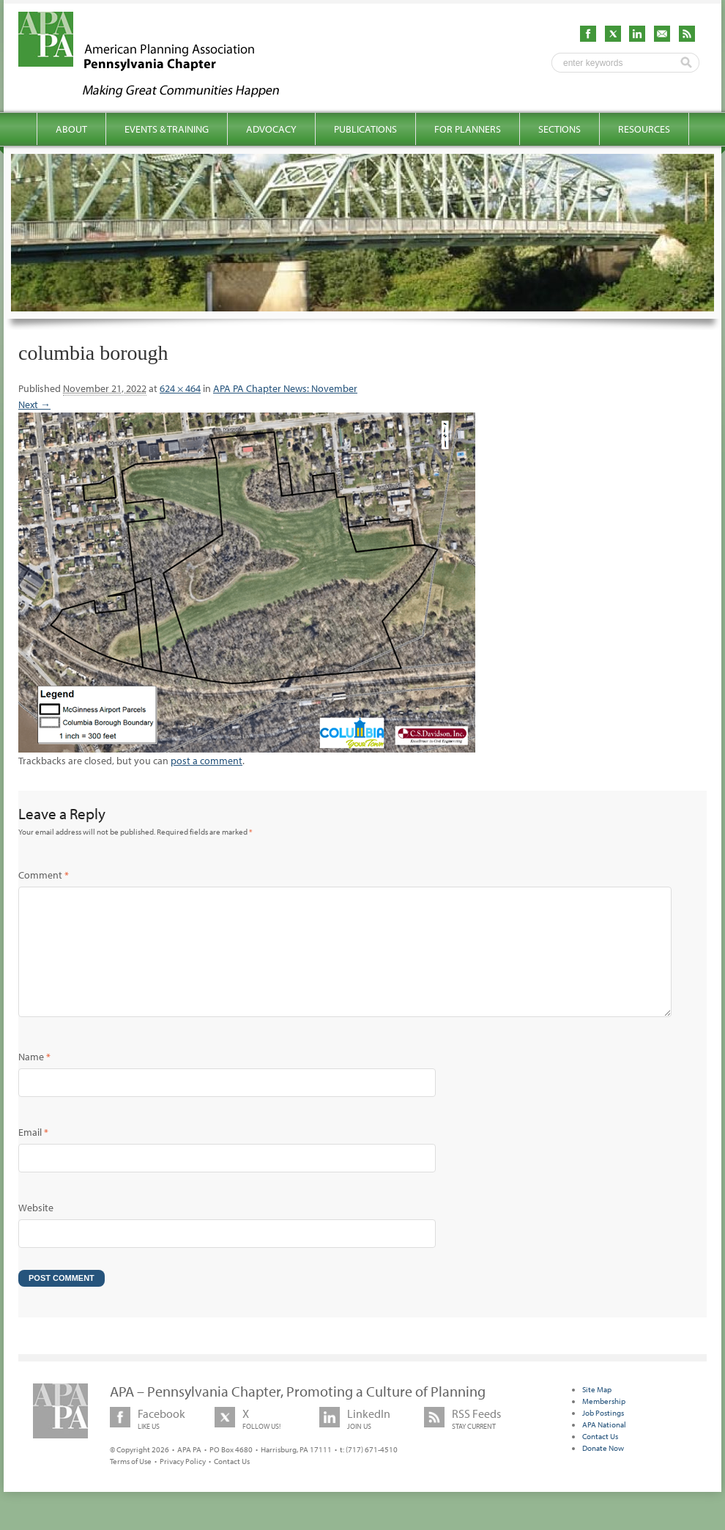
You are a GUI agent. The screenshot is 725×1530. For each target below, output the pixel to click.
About (71, 129)
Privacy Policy (183, 1484)
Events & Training (166, 129)
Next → (34, 404)
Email (33, 1155)
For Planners (467, 129)
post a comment (206, 760)
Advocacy (271, 129)
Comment (43, 875)
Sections (559, 129)
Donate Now (603, 1471)
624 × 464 (180, 388)
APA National (604, 1448)
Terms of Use (131, 1484)
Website (35, 1231)
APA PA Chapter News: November (285, 388)
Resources (644, 129)
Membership (603, 1424)
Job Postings (603, 1436)
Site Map (596, 1413)
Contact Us (232, 1484)
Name (34, 1080)
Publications (365, 129)
